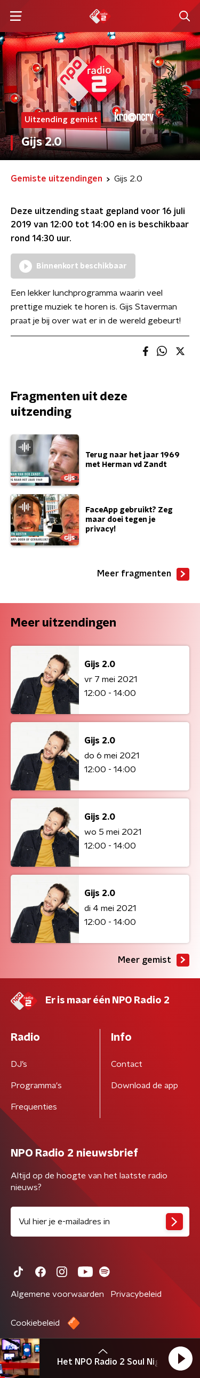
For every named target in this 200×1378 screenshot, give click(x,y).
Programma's (36, 1085)
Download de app (144, 1085)
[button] (180, 1358)
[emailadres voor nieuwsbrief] (100, 1222)
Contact (126, 1064)
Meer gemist (153, 960)
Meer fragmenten (143, 574)
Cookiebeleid (35, 1323)
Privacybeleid (136, 1294)
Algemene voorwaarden (57, 1294)
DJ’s (19, 1064)
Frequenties (34, 1107)
